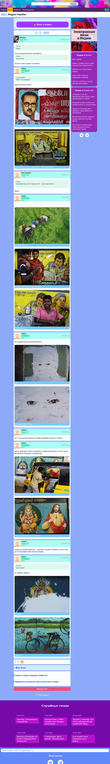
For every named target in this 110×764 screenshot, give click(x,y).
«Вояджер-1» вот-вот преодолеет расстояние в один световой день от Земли (83, 97)
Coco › (4, 14)
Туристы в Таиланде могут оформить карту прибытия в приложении (82, 111)
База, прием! (77, 59)
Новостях (89, 90)
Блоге (89, 55)
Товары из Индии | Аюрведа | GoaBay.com (31, 675)
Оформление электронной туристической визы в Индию (37, 682)
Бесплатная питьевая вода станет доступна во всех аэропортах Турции (82, 127)
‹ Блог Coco (20, 668)
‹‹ (36, 33)
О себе (21, 41)
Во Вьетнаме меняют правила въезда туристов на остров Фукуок (83, 119)
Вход (106, 10)
